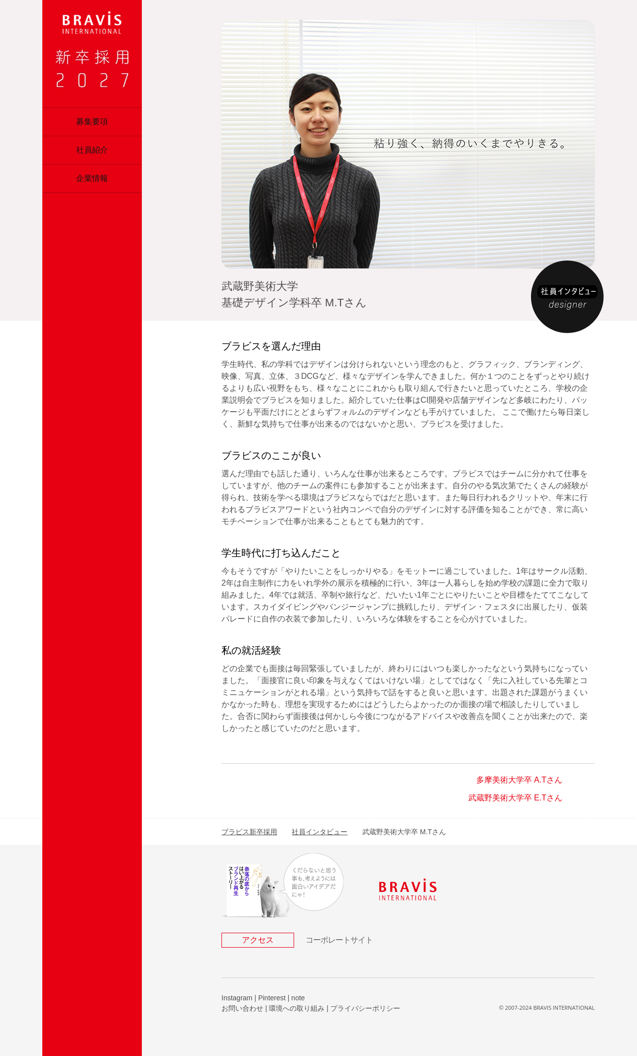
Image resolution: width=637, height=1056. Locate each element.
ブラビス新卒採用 (249, 832)
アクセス (258, 940)
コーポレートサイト (339, 940)
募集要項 (92, 121)
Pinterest (272, 998)
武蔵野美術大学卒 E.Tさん (515, 797)
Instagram (236, 998)
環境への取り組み (296, 1008)
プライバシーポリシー (365, 1008)
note (298, 998)
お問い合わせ (242, 1008)
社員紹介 (92, 150)
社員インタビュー (319, 832)
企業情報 (92, 178)
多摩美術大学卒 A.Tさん (519, 780)
